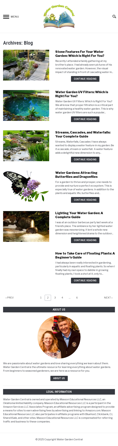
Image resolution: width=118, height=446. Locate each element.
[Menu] (6, 17)
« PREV (10, 297)
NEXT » (108, 297)
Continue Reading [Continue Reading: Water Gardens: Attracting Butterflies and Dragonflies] (85, 199)
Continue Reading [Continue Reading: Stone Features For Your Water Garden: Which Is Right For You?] (85, 78)
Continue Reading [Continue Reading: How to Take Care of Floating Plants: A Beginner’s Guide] (85, 280)
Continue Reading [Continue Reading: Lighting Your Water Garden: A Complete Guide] (85, 240)
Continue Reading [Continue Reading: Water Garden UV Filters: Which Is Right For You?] (85, 119)
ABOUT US (59, 378)
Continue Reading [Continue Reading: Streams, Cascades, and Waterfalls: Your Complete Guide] (85, 159)
